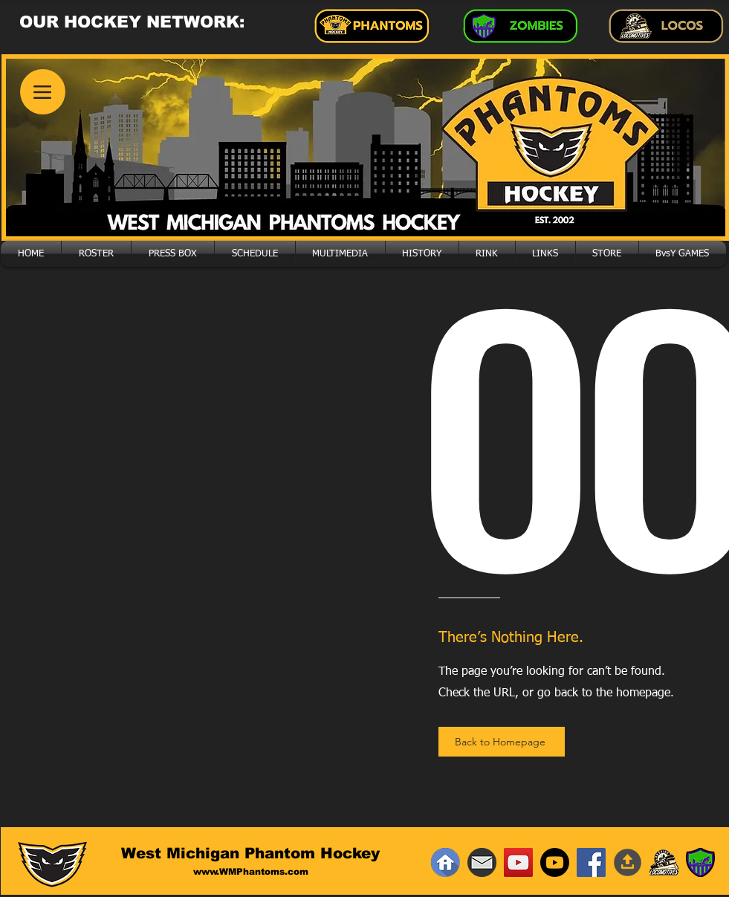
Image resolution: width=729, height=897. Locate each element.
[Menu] (42, 91)
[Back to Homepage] (501, 742)
